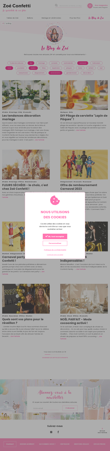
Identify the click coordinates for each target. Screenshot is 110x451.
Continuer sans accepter (55, 255)
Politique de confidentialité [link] (55, 250)
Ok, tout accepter (54, 236)
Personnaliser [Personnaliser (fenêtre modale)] (55, 243)
